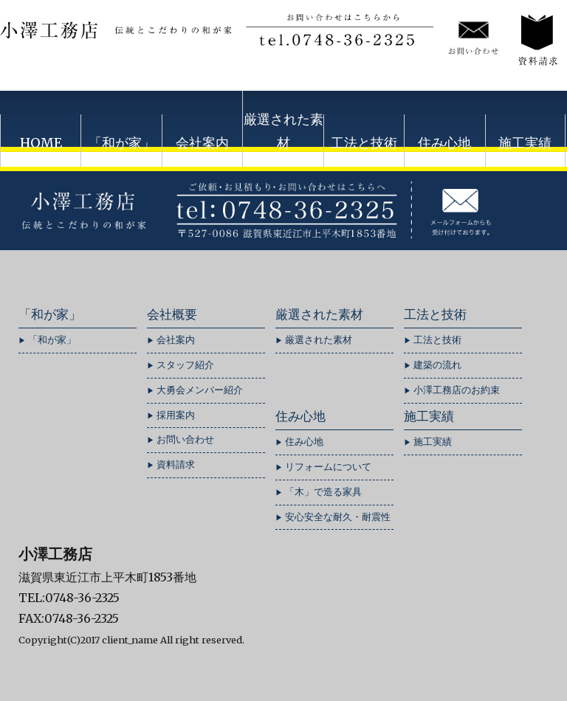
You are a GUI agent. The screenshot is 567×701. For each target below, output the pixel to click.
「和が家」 (122, 142)
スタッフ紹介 (185, 365)
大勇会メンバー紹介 (200, 390)
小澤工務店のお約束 (456, 390)
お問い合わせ (185, 439)
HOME (41, 142)
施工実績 (524, 142)
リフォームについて (328, 466)
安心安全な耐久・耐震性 (338, 517)
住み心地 (444, 142)
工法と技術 (364, 142)
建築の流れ (437, 365)
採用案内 (176, 415)
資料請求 (176, 464)
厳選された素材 (283, 131)
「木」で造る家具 (323, 492)
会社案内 (202, 142)
